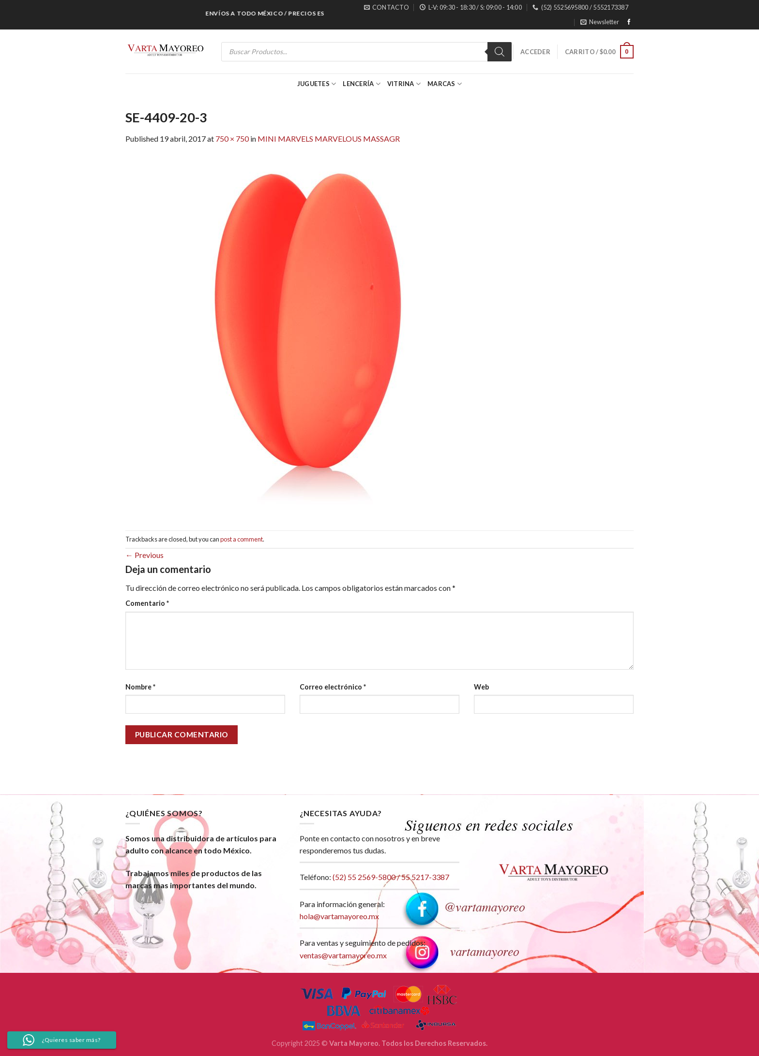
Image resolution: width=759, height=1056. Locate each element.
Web (481, 687)
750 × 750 (232, 138)
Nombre (140, 687)
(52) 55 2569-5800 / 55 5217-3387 (391, 876)
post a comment (241, 539)
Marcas (444, 83)
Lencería (361, 83)
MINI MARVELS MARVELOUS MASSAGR (329, 138)
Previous (144, 554)
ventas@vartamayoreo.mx (343, 955)
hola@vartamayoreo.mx (339, 916)
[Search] (499, 51)
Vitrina (404, 83)
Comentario (147, 603)
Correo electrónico (333, 687)
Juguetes (316, 83)
